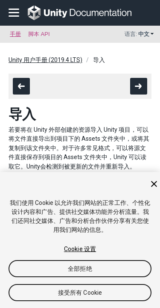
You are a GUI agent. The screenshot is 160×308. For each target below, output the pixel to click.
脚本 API (39, 34)
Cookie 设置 (80, 249)
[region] (80, 240)
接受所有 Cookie (80, 292)
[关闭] (154, 184)
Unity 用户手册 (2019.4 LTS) (45, 59)
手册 (15, 34)
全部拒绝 (80, 268)
